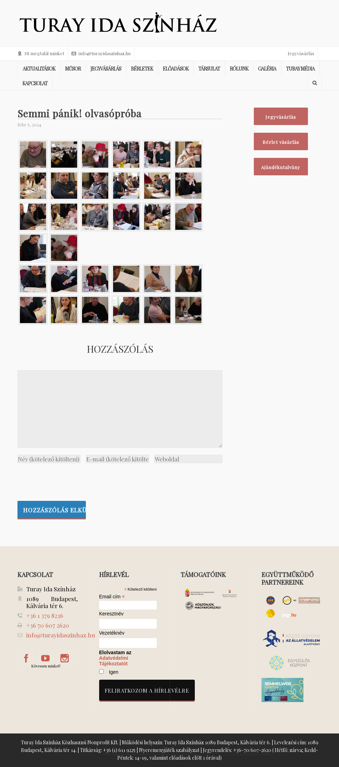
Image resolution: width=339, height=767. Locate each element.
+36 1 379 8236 (44, 615)
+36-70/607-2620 (252, 750)
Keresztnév (111, 613)
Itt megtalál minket (40, 53)
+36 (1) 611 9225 (119, 750)
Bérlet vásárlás (281, 142)
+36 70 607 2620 (47, 625)
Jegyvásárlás (301, 53)
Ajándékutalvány (280, 167)
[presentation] (70, 480)
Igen (113, 672)
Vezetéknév (111, 633)
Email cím (112, 596)
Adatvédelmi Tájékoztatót (113, 660)
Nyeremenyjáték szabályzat (169, 750)
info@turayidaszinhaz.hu (101, 53)
